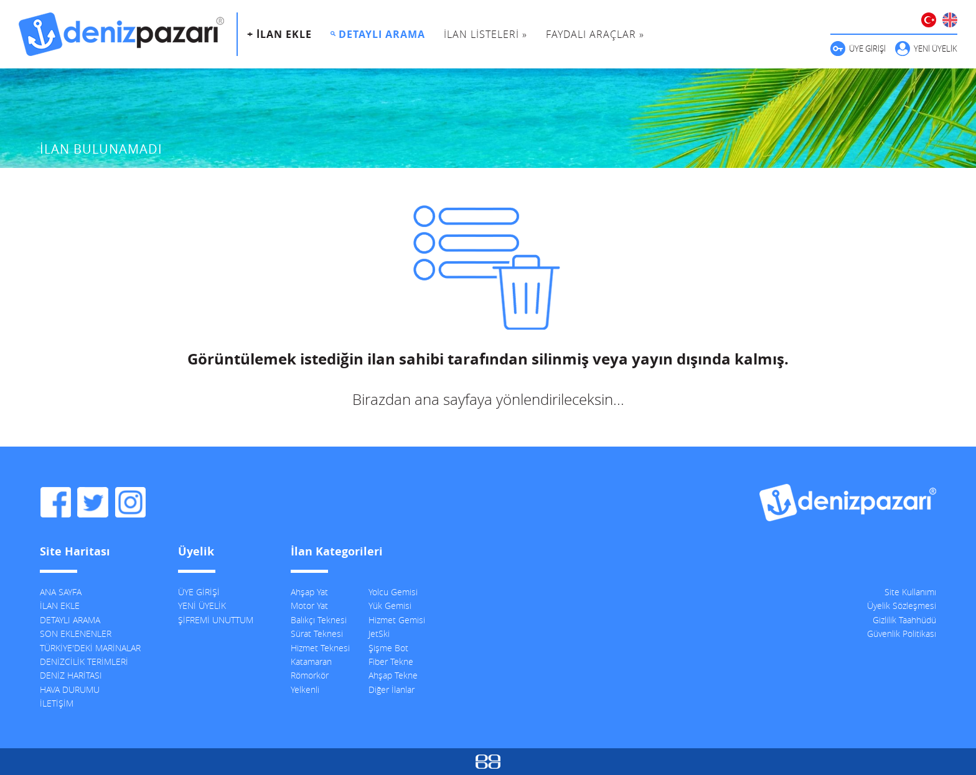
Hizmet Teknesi (320, 648)
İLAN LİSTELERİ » (485, 34)
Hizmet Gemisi (396, 620)
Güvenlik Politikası (901, 633)
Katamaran (311, 661)
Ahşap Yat (309, 592)
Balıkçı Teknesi (319, 620)
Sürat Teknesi (317, 633)
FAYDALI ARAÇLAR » (595, 34)
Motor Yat (309, 605)
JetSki (379, 633)
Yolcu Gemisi (393, 592)
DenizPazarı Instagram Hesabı (130, 502)
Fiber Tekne (390, 661)
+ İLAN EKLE (279, 34)
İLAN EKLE (60, 605)
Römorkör (310, 675)
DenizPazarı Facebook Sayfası (55, 502)
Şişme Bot (388, 648)
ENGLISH (949, 19)
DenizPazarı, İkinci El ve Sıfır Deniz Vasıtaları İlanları (121, 34)
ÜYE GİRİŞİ (867, 48)
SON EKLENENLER (75, 633)
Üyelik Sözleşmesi (901, 605)
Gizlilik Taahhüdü (904, 620)
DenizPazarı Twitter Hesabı (92, 502)
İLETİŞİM (56, 703)
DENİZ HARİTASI (71, 675)
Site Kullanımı (910, 592)
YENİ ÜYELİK (935, 48)
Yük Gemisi (389, 605)
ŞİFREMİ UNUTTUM (215, 620)
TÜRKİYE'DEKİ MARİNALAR (90, 648)
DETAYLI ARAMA (382, 34)
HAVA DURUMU (70, 689)
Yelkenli (305, 689)
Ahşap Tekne (393, 675)
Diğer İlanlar (391, 689)
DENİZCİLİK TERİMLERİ (84, 661)
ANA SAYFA (61, 592)
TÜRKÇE (928, 19)
